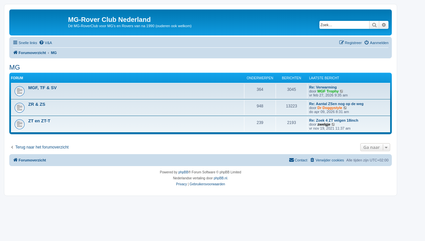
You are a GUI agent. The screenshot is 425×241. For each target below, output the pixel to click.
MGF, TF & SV (42, 87)
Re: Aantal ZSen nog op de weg (336, 104)
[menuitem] (45, 43)
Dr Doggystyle (329, 108)
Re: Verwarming (323, 87)
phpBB (183, 172)
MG (14, 67)
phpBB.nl (220, 178)
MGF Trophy (328, 91)
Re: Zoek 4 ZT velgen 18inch (333, 120)
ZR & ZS (36, 104)
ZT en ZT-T (39, 120)
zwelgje (323, 124)
